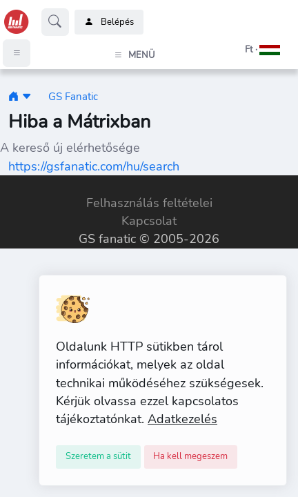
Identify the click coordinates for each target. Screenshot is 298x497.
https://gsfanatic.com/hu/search (93, 166)
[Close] (98, 457)
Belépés (109, 22)
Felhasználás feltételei (149, 203)
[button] (244, 49)
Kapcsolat (149, 221)
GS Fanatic (73, 96)
